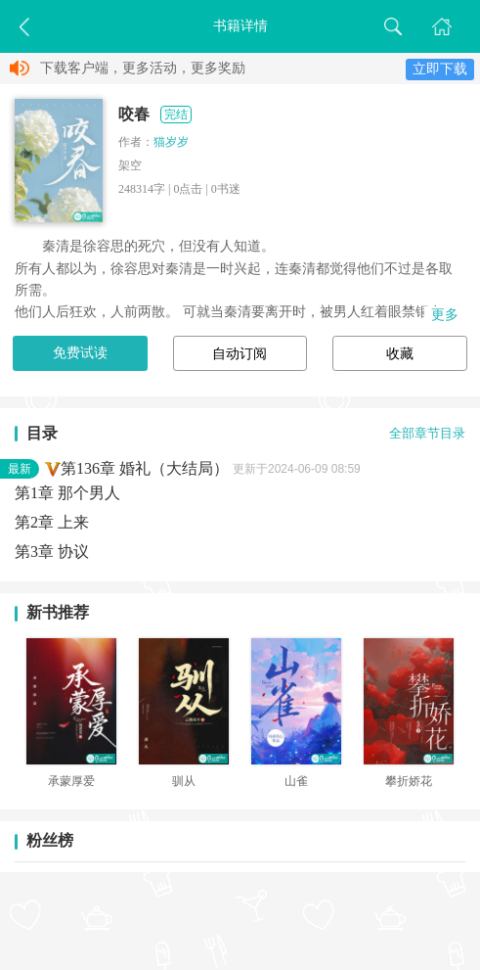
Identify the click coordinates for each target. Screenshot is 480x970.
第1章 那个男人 (67, 493)
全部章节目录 (427, 433)
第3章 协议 (52, 551)
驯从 (184, 781)
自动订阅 (239, 353)
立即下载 (440, 69)
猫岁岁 (171, 142)
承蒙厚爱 (71, 781)
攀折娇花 (408, 781)
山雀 (296, 781)
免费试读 (80, 353)
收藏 (400, 353)
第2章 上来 (52, 522)
